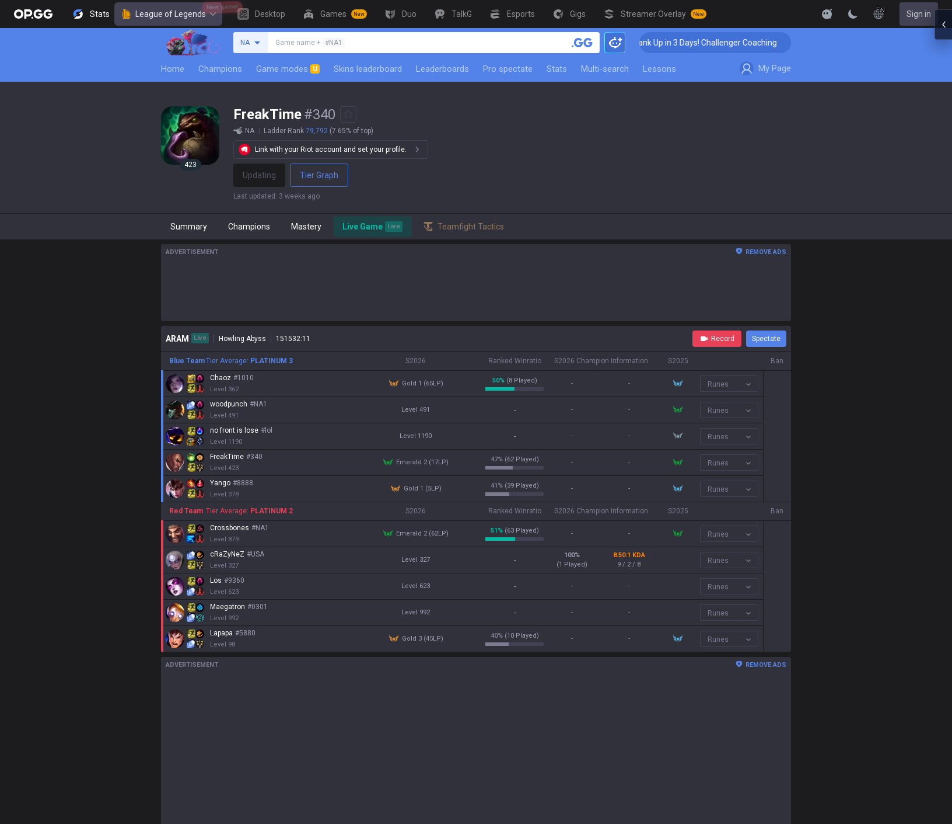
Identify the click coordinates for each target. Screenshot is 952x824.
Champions (220, 69)
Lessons (659, 69)
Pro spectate (508, 69)
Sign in (919, 14)
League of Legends (168, 14)
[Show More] (827, 14)
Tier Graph (319, 175)
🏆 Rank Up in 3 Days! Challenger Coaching (719, 42)
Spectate (766, 339)
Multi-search (605, 69)
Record (716, 338)
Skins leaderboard (368, 69)
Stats (557, 69)
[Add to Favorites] (348, 114)
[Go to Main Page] (33, 14)
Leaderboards (442, 69)
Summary (188, 226)
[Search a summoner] (582, 42)
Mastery (306, 226)
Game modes (288, 69)
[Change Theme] (852, 14)
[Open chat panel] (943, 210)
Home (172, 69)
